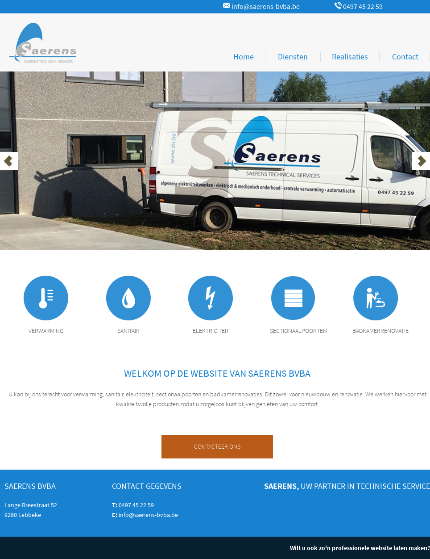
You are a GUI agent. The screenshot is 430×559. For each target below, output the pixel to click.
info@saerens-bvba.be (261, 6)
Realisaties (350, 56)
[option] (215, 160)
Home (243, 56)
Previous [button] (9, 161)
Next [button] (421, 161)
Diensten (293, 56)
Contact (405, 56)
